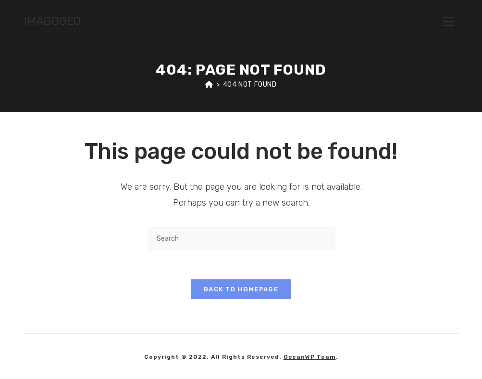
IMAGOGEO (52, 21)
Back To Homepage (241, 289)
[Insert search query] (241, 238)
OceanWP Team (310, 356)
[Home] (209, 84)
